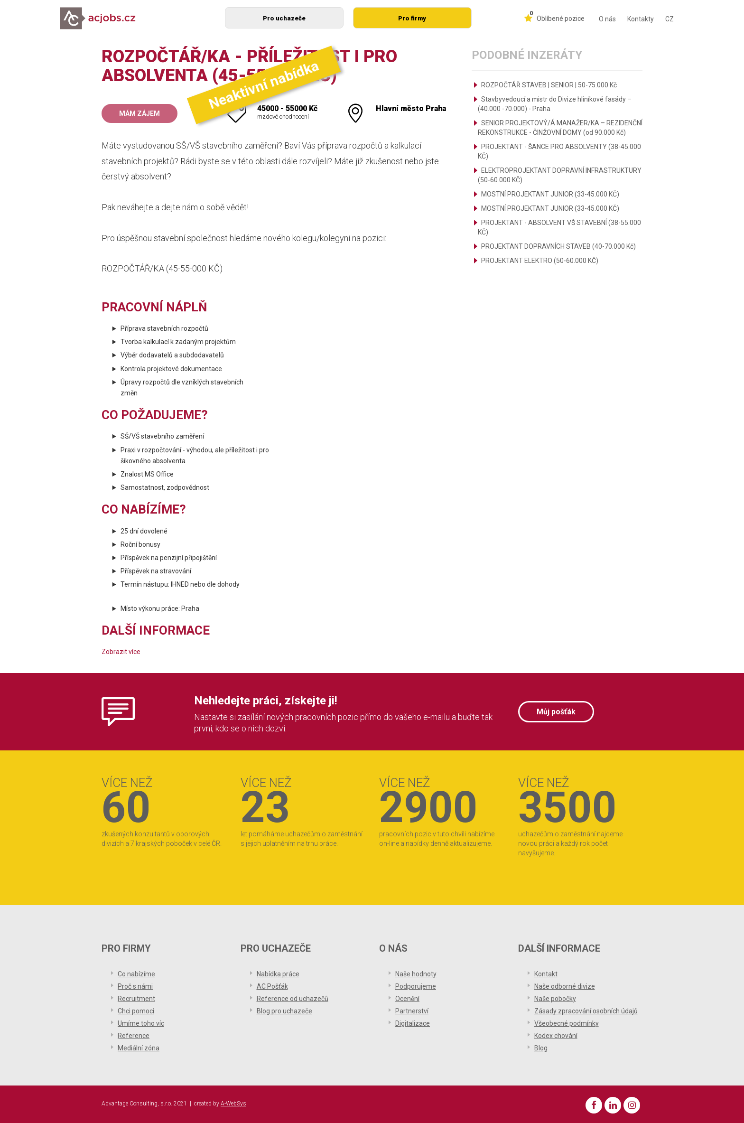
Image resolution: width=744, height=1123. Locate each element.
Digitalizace (412, 1023)
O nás (607, 19)
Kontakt (546, 974)
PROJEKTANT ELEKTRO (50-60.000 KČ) (539, 260)
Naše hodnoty (416, 974)
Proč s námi (135, 986)
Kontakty (640, 19)
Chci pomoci (136, 1011)
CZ (669, 19)
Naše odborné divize (564, 986)
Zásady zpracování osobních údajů (586, 1011)
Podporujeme (415, 986)
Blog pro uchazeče (284, 1011)
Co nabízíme (136, 974)
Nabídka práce (278, 974)
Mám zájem (139, 113)
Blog (541, 1048)
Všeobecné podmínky (566, 1023)
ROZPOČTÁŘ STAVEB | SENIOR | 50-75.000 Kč (549, 85)
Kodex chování (555, 1035)
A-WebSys (233, 1103)
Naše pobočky (555, 998)
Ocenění (407, 998)
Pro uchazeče (284, 18)
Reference (133, 1035)
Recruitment (136, 998)
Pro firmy (412, 18)
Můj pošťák (556, 711)
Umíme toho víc (141, 1023)
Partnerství (411, 1011)
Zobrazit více (121, 651)
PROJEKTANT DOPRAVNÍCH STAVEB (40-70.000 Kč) (558, 246)
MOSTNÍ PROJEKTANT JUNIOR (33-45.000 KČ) (550, 194)
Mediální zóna (138, 1048)
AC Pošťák (272, 986)
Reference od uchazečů (292, 998)
